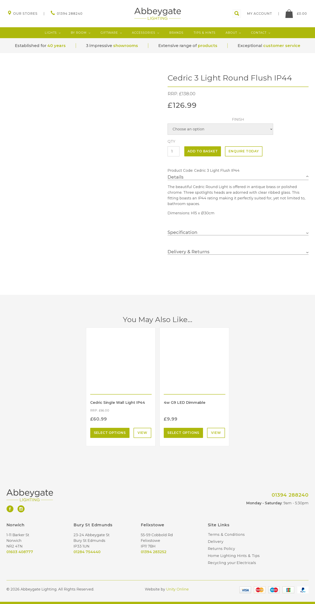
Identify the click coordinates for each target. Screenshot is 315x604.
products (207, 45)
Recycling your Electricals (232, 563)
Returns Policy (221, 548)
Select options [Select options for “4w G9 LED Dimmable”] (183, 433)
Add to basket (203, 151)
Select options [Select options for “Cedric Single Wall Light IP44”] (110, 433)
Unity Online (177, 589)
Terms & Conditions (226, 534)
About (231, 33)
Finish (238, 119)
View (142, 433)
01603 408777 (19, 552)
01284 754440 (87, 552)
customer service (281, 45)
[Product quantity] (173, 151)
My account (259, 14)
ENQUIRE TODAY (244, 151)
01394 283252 (153, 552)
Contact (258, 33)
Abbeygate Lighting (157, 14)
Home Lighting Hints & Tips (234, 556)
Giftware (109, 33)
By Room (79, 33)
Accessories (143, 33)
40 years (56, 45)
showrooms (125, 45)
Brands (176, 33)
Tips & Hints (205, 33)
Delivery (215, 541)
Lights (51, 33)
